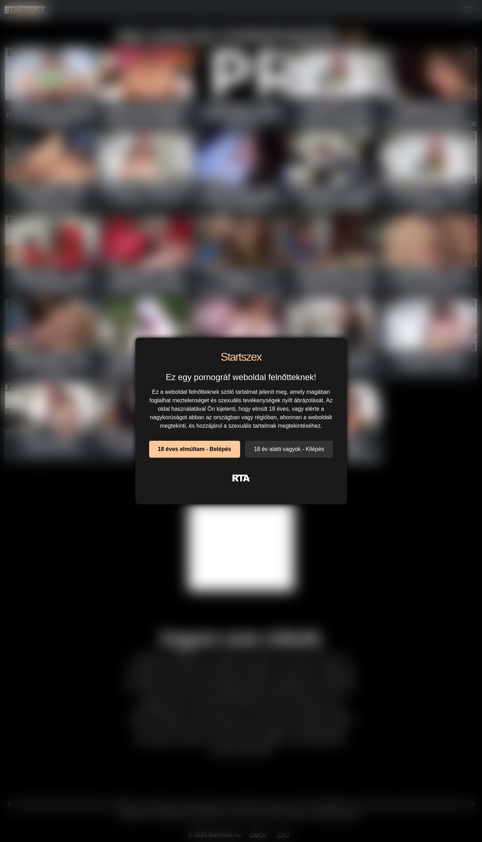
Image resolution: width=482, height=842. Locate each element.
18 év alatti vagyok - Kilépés (289, 449)
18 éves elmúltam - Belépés (194, 449)
